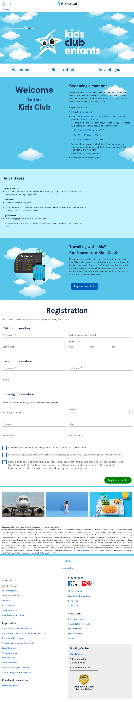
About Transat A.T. (10, 590)
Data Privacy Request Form (49, 553)
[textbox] (100, 411)
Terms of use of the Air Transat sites (18, 643)
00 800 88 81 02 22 (92, 116)
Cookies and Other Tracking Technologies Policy (24, 633)
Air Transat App (75, 591)
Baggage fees (8, 605)
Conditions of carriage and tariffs (17, 628)
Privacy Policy (83, 550)
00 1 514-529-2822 (82, 130)
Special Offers (74, 628)
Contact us (73, 605)
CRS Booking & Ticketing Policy (16, 672)
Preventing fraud (9, 685)
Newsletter (73, 600)
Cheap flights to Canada (79, 623)
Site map (72, 638)
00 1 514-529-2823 (82, 134)
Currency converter (77, 618)
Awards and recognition (13, 615)
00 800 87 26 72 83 (89, 119)
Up (66, 561)
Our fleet (6, 600)
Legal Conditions (9, 648)
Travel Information (10, 595)
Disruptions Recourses (12, 638)
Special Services (75, 633)
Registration (63, 69)
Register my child (84, 286)
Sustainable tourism (11, 610)
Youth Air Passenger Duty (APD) (16, 667)
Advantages (109, 69)
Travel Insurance (9, 662)
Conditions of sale (10, 652)
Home (7, 9)
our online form (86, 111)
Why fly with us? (9, 585)
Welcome (20, 69)
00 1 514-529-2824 (82, 139)
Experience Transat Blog (79, 595)
